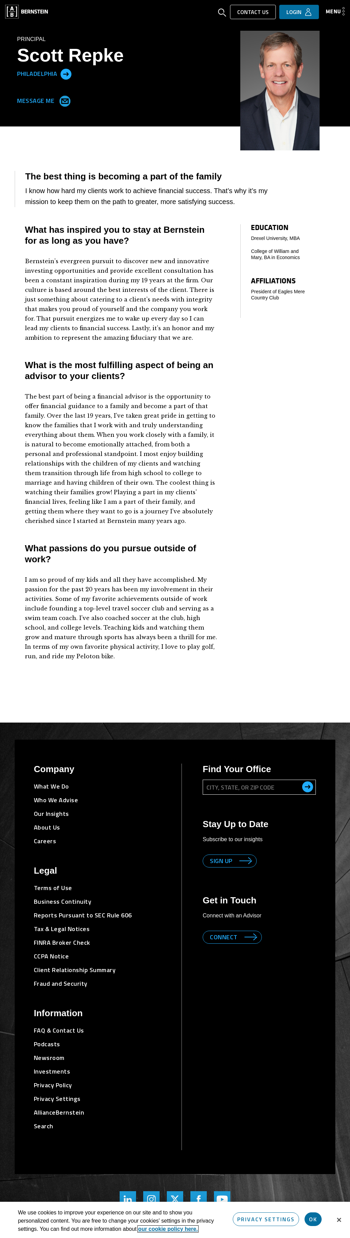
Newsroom (49, 1057)
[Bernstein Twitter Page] (175, 1199)
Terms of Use (53, 887)
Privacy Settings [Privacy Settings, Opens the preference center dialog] (266, 1219)
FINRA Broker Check (62, 942)
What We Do (51, 786)
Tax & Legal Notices (62, 928)
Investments (52, 1071)
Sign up (221, 860)
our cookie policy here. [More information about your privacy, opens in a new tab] (168, 1229)
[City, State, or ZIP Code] (259, 787)
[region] (175, 1220)
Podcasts (47, 1044)
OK (313, 1219)
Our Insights (51, 813)
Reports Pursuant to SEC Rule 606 (83, 915)
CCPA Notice (51, 956)
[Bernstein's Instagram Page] (151, 1199)
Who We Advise (56, 800)
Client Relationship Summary (75, 969)
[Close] (339, 1220)
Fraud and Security (61, 983)
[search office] (307, 786)
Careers (45, 841)
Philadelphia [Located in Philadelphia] (37, 73)
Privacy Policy (53, 1085)
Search (43, 1126)
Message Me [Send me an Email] (42, 100)
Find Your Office (237, 769)
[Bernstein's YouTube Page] (222, 1199)
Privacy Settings (57, 1098)
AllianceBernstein (59, 1112)
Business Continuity (63, 901)
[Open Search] (222, 13)
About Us (47, 827)
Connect (224, 937)
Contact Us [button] (253, 12)
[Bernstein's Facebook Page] (198, 1199)
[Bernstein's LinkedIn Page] (128, 1199)
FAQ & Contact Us (59, 1030)
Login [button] (293, 12)
